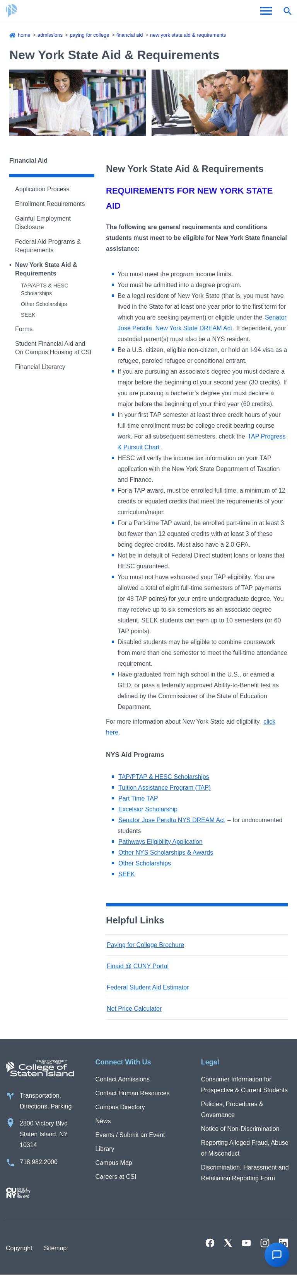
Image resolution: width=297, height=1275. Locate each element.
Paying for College (89, 35)
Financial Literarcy (40, 367)
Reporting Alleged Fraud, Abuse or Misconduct (244, 1148)
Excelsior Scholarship (148, 809)
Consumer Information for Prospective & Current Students (244, 1084)
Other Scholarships (44, 304)
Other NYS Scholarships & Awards (165, 852)
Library (105, 1149)
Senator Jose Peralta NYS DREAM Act (171, 820)
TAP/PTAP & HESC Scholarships (163, 777)
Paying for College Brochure (145, 945)
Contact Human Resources (133, 1093)
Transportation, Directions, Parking (46, 1101)
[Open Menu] (266, 11)
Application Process (42, 189)
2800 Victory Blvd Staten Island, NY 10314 (44, 1134)
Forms (23, 329)
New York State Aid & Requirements (188, 35)
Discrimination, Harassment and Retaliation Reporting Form (245, 1173)
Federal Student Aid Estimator (148, 987)
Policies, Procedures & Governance (232, 1109)
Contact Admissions (123, 1079)
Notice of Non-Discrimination (240, 1128)
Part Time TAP (138, 798)
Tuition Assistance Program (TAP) (164, 787)
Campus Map (114, 1162)
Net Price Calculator (134, 1008)
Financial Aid (129, 35)
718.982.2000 (39, 1162)
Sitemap (55, 1248)
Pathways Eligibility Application (160, 841)
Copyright (19, 1248)
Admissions (50, 35)
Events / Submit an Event (130, 1135)
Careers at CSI (116, 1176)
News (103, 1121)
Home (24, 35)
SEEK (28, 315)
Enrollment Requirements (50, 204)
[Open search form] (287, 11)
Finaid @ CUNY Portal (138, 966)
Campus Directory (120, 1107)
